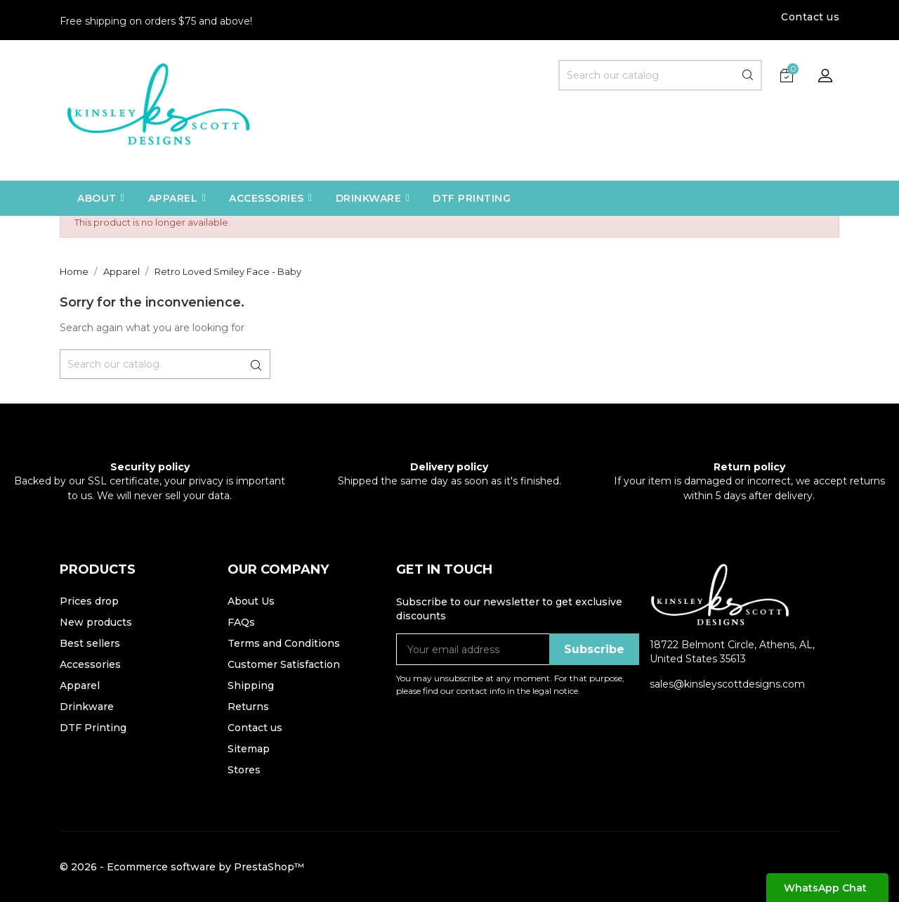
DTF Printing (93, 727)
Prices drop (89, 601)
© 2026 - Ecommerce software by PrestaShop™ (182, 867)
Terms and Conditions (284, 643)
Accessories (90, 664)
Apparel (80, 685)
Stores (244, 770)
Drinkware (87, 706)
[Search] (660, 75)
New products (96, 622)
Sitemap (249, 748)
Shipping (251, 685)
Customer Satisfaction (284, 664)
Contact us (810, 17)
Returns (248, 706)
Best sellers (90, 643)
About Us (251, 601)
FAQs (241, 622)
